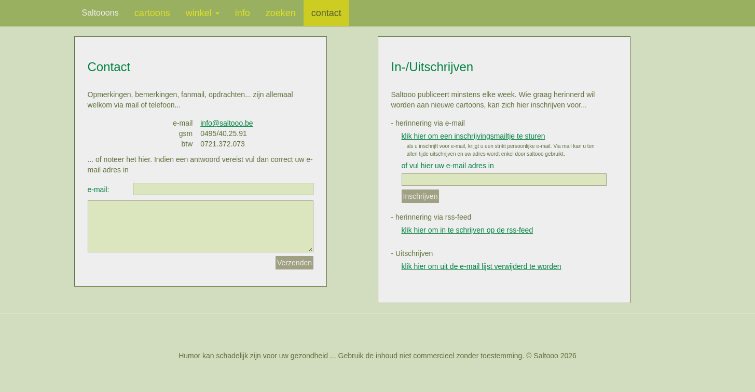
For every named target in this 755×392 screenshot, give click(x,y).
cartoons (152, 13)
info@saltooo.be (226, 123)
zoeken (281, 13)
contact (326, 13)
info (242, 13)
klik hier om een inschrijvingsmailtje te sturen (473, 136)
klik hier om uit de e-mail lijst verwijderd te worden (481, 266)
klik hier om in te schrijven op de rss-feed (467, 230)
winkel (202, 13)
